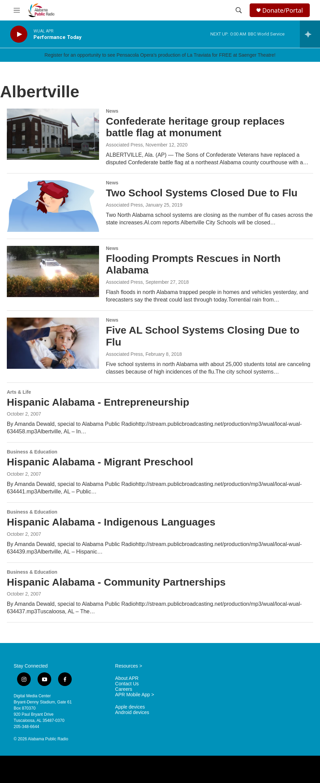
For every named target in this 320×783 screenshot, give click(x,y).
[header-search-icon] (238, 10)
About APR (127, 678)
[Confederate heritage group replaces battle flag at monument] (53, 134)
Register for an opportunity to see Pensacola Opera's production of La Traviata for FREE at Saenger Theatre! (159, 55)
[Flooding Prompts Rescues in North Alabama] (53, 271)
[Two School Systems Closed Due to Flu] (53, 206)
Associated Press (124, 145)
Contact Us (127, 683)
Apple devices (130, 707)
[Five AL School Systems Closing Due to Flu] (53, 343)
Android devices (132, 712)
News (112, 111)
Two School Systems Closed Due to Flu (201, 192)
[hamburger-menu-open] (16, 10)
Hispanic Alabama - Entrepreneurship (98, 402)
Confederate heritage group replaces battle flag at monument (195, 127)
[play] (18, 34)
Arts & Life (19, 392)
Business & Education (32, 452)
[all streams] (310, 34)
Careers (123, 689)
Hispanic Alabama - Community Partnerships (116, 582)
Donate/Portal (282, 10)
